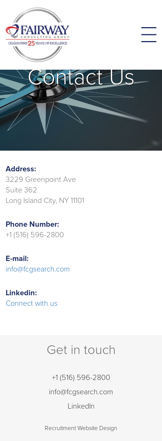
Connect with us (32, 303)
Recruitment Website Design (81, 428)
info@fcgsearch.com (38, 269)
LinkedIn (81, 406)
